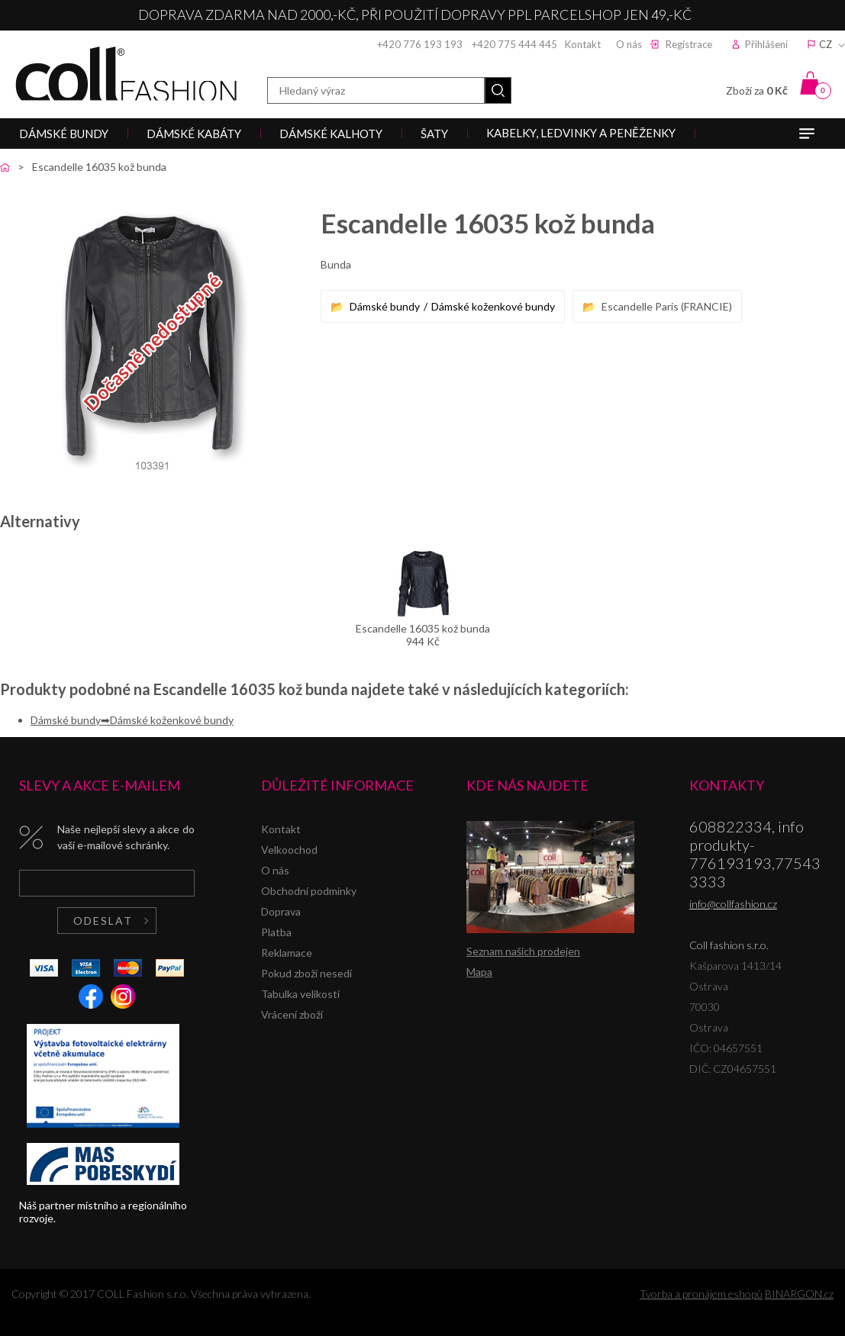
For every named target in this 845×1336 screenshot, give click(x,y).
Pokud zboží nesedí (306, 973)
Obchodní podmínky (308, 890)
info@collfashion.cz (733, 903)
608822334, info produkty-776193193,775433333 (755, 853)
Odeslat (103, 920)
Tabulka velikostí (300, 993)
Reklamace (286, 952)
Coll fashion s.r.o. (126, 74)
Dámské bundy (385, 306)
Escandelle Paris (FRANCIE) (666, 306)
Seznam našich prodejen (523, 951)
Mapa (479, 971)
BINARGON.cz (799, 1293)
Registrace (689, 44)
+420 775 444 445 (514, 44)
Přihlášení (766, 44)
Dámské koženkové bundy (493, 306)
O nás (629, 44)
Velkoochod (289, 849)
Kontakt (583, 44)
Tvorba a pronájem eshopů (701, 1293)
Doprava (281, 911)
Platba (276, 932)
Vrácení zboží (292, 1014)
